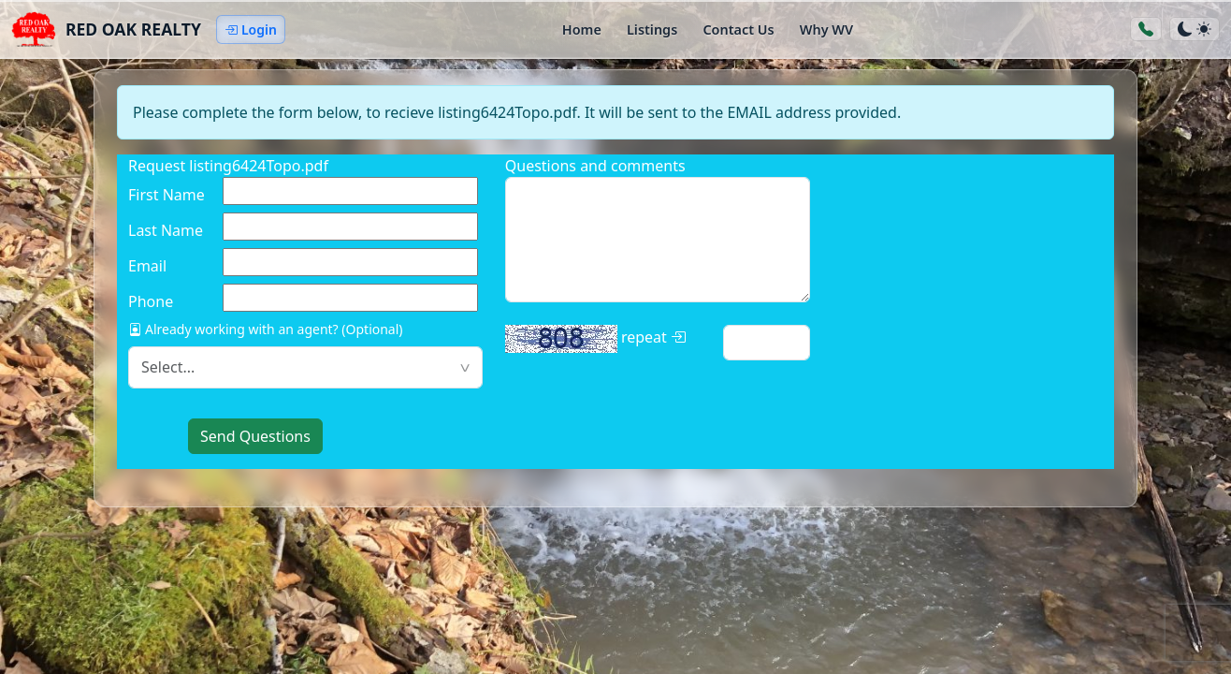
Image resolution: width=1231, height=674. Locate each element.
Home (581, 29)
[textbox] (305, 367)
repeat (595, 339)
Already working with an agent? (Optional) (265, 329)
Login (250, 29)
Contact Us (738, 29)
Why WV (826, 29)
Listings (652, 29)
